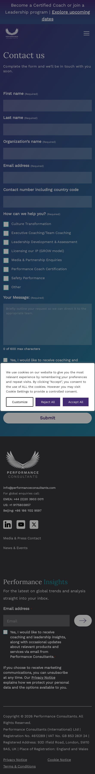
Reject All (48, 402)
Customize (20, 402)
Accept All (75, 402)
